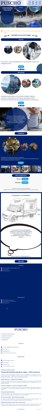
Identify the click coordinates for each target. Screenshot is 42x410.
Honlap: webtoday (39, 409)
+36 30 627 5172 (12, 301)
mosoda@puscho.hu (6, 270)
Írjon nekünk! (25, 179)
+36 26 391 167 (6, 269)
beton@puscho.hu (6, 302)
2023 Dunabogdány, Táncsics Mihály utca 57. (11, 268)
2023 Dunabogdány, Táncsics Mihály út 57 (11, 347)
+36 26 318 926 (6, 301)
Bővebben (21, 66)
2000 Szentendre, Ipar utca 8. (8, 300)
